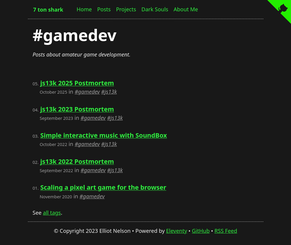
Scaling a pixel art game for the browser (103, 187)
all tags (52, 212)
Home (84, 9)
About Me (186, 9)
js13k (111, 91)
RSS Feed (225, 230)
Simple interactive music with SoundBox (103, 135)
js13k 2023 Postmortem (77, 109)
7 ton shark (48, 9)
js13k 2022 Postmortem (77, 161)
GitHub (201, 230)
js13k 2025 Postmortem (77, 82)
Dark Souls (154, 9)
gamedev (89, 91)
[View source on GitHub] (279, 12)
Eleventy (176, 230)
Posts (104, 9)
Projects (126, 9)
